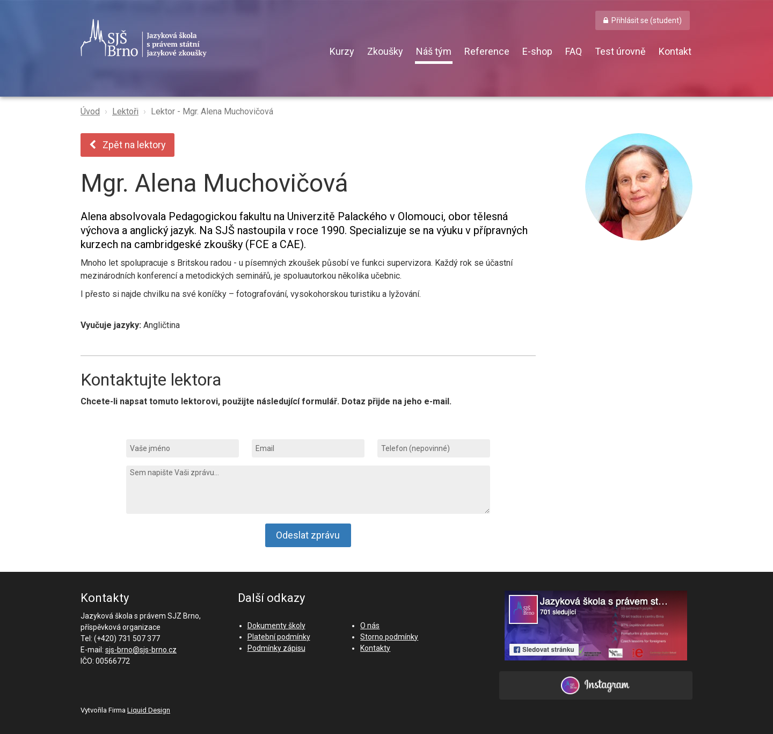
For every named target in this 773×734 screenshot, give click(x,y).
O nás (370, 625)
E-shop (537, 51)
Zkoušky (385, 51)
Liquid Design (148, 710)
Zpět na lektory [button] (127, 144)
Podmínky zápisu (276, 648)
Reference (486, 51)
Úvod (90, 111)
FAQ (573, 51)
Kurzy (342, 51)
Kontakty (375, 648)
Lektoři (125, 111)
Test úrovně (620, 51)
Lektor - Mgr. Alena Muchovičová (212, 111)
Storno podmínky (389, 637)
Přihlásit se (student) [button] (646, 20)
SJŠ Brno (193, 38)
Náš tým (433, 51)
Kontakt (675, 51)
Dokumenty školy (276, 625)
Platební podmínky (278, 637)
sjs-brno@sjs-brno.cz (141, 649)
